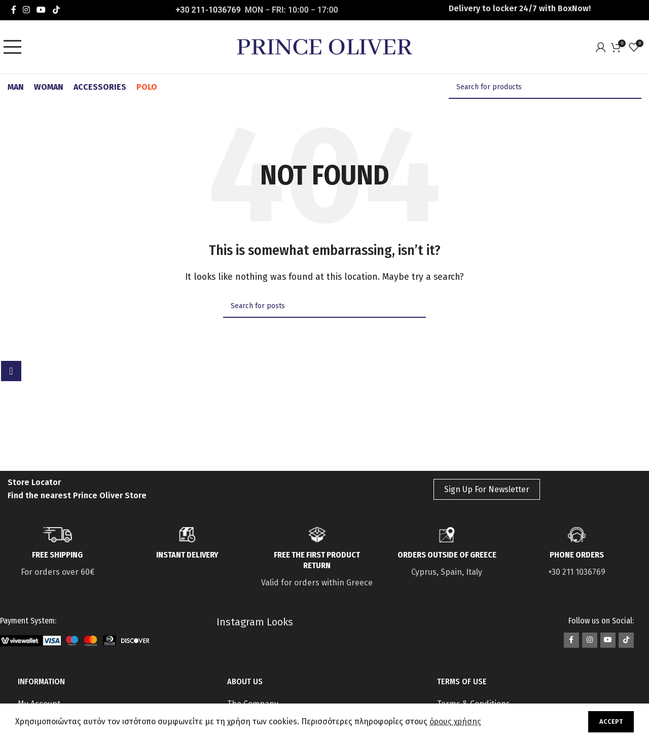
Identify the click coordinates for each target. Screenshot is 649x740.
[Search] (545, 87)
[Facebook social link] (13, 10)
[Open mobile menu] (15, 47)
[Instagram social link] (26, 10)
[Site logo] (324, 46)
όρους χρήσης (455, 721)
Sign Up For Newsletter (486, 489)
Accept (611, 721)
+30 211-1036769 (208, 10)
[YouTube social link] (41, 10)
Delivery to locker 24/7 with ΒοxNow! (520, 8)
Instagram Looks (255, 622)
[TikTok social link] (56, 10)
